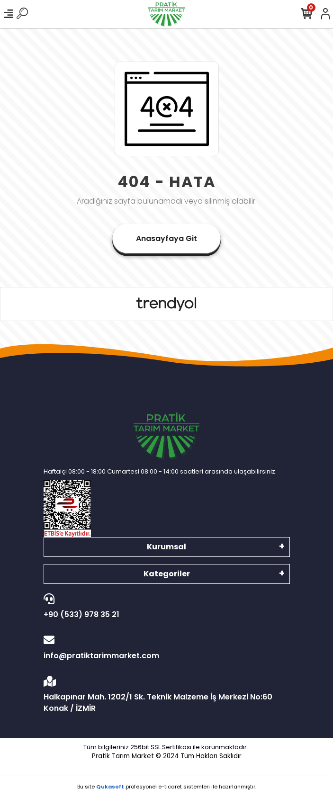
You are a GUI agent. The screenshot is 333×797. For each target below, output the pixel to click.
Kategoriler (167, 573)
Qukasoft (110, 786)
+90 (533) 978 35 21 (164, 606)
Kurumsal (166, 546)
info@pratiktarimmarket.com (164, 648)
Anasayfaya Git (166, 238)
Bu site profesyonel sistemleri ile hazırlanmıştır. (166, 786)
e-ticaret (170, 786)
